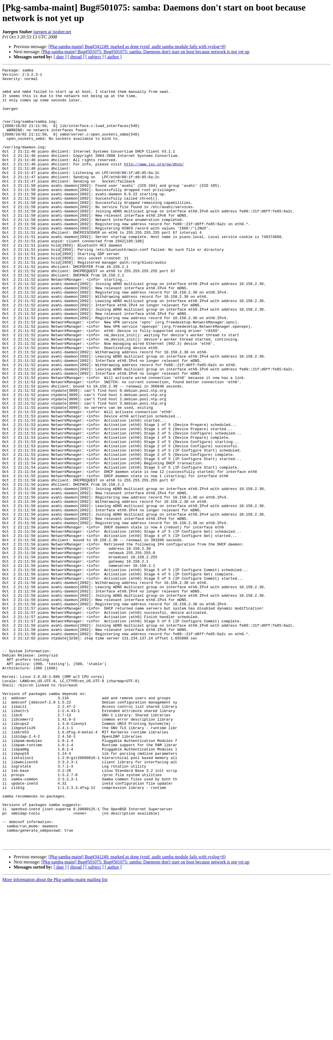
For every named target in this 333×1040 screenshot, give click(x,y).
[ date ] (60, 56)
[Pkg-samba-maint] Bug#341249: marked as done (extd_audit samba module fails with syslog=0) (137, 46)
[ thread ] (76, 56)
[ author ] (113, 56)
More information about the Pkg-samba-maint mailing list (55, 1035)
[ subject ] (94, 56)
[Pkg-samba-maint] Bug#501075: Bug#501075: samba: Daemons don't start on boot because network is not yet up (145, 51)
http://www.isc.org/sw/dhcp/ (154, 183)
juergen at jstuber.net (52, 31)
